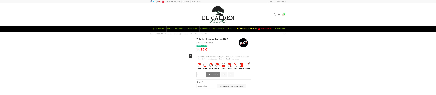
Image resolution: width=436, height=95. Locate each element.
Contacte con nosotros (173, 1)
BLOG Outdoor (196, 1)
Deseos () (271, 1)
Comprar (213, 74)
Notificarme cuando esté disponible (231, 86)
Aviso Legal (186, 1)
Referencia (200, 43)
